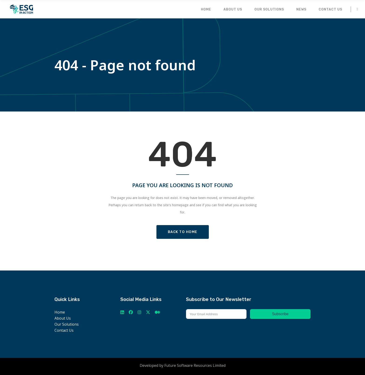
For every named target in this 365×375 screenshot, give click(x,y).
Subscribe (280, 314)
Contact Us (64, 330)
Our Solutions (66, 324)
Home (59, 312)
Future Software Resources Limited (195, 365)
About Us (62, 318)
